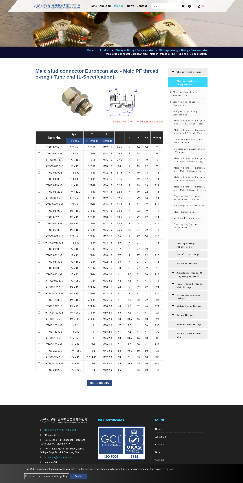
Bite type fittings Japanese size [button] (186, 245)
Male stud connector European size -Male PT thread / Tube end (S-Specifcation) (189, 132)
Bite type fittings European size (134, 50)
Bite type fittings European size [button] (186, 83)
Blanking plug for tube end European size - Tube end (187, 198)
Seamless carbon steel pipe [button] (189, 335)
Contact (142, 6)
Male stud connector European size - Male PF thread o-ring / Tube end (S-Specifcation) (189, 170)
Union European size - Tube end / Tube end (188, 141)
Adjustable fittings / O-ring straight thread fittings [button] (190, 275)
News (130, 6)
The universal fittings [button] (189, 72)
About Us (105, 6)
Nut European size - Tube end (189, 206)
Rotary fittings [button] (185, 315)
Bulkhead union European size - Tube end (189, 150)
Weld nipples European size (188, 218)
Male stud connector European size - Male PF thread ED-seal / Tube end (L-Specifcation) (190, 179)
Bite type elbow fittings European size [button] (185, 94)
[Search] (168, 6)
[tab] (188, 72)
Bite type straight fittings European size (183, 50)
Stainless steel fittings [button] (189, 324)
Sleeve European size (185, 212)
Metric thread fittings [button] (189, 306)
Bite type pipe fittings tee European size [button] (186, 103)
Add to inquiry (99, 383)
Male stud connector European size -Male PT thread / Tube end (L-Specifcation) (189, 122)
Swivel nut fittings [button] (187, 263)
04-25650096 (69, 430)
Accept (78, 476)
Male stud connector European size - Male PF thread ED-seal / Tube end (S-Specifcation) (190, 189)
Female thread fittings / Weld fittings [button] (190, 286)
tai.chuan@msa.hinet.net (58, 457)
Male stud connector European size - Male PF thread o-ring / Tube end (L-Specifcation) (189, 160)
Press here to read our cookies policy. (46, 476)
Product (119, 6)
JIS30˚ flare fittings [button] (188, 254)
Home (93, 5)
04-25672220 (51, 430)
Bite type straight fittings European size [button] (186, 113)
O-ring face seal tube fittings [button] (188, 297)
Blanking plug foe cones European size (186, 226)
